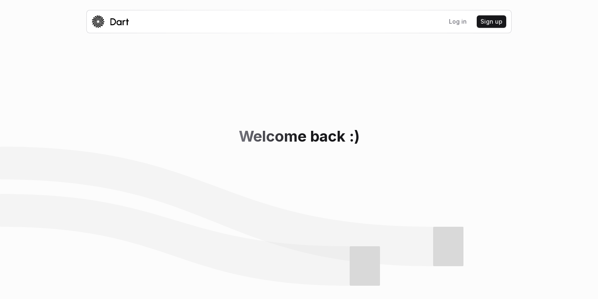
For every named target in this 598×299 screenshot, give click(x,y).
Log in (458, 21)
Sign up (491, 21)
